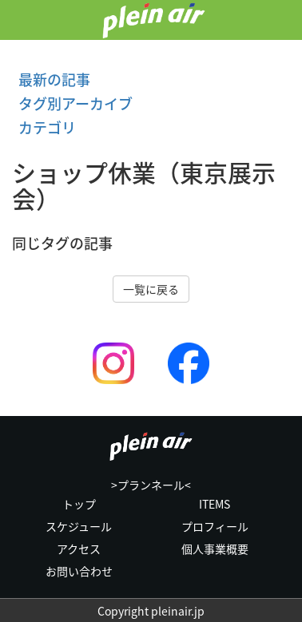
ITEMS (214, 504)
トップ (79, 504)
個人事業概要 (214, 549)
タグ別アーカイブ (72, 103)
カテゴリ (44, 127)
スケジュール (79, 526)
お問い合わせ (79, 571)
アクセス (79, 549)
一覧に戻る (151, 289)
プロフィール (214, 526)
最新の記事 (51, 79)
